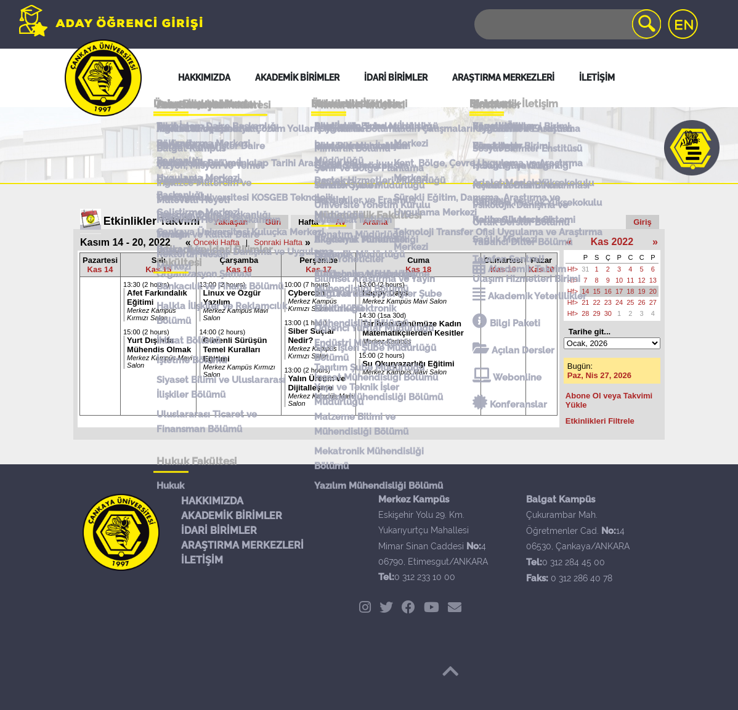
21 (585, 302)
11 (630, 280)
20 (653, 291)
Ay (341, 222)
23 (608, 302)
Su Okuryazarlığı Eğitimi (408, 363)
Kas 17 (318, 269)
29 (597, 313)
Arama (375, 222)
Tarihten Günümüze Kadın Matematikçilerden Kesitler (413, 328)
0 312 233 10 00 (424, 577)
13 (653, 280)
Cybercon (306, 292)
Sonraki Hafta (278, 242)
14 (585, 291)
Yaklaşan (231, 222)
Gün (273, 222)
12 (642, 280)
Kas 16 (239, 269)
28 (585, 313)
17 (619, 291)
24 (619, 302)
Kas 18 (418, 269)
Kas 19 (503, 269)
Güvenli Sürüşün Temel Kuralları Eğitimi (235, 349)
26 (642, 302)
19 (642, 291)
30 (608, 313)
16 (608, 291)
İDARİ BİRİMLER (219, 530)
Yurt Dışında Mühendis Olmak (159, 345)
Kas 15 (158, 269)
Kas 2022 (612, 241)
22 (597, 302)
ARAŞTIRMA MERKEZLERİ (242, 545)
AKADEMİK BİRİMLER (231, 516)
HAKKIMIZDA (212, 501)
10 (619, 280)
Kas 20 (541, 269)
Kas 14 (100, 269)
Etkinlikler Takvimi (151, 221)
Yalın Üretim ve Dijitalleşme (316, 383)
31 (585, 269)
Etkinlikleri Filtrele (600, 421)
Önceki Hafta (216, 242)
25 (630, 302)
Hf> (572, 269)
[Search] (566, 24)
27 (653, 302)
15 (597, 291)
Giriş (642, 222)
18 (630, 291)
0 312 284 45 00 (573, 562)
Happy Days (385, 292)
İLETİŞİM (202, 560)
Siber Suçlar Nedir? (311, 335)
